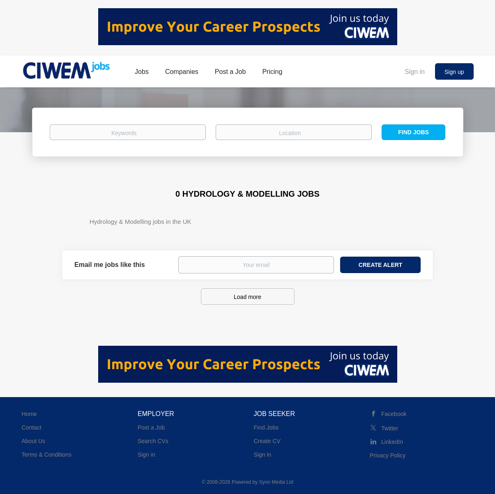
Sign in (415, 71)
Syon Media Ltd (276, 482)
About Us (34, 441)
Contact (31, 427)
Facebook (393, 414)
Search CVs (153, 441)
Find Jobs (413, 132)
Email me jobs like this (109, 264)
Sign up (454, 72)
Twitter (389, 428)
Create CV (267, 441)
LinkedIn (392, 442)
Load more (247, 297)
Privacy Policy (387, 455)
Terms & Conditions (46, 454)
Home (29, 414)
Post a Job (151, 427)
